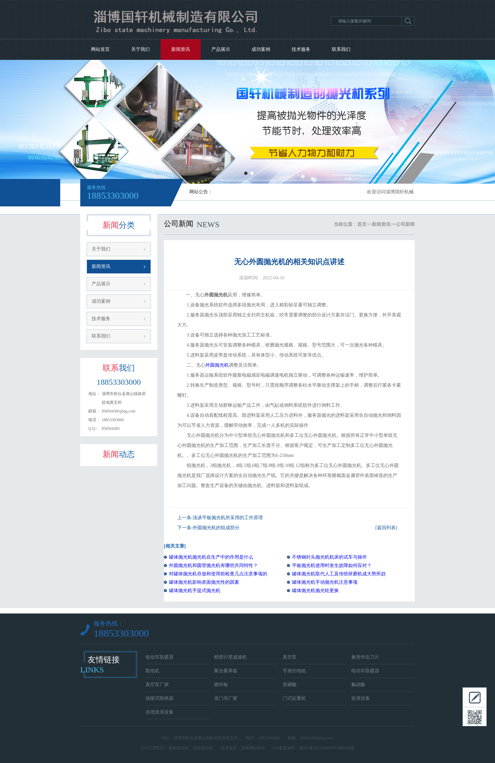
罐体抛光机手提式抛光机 (194, 590)
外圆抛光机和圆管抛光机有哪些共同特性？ (213, 565)
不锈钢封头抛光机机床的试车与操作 (329, 557)
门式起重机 (294, 698)
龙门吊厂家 (225, 698)
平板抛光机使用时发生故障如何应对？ (332, 565)
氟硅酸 (358, 684)
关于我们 (140, 49)
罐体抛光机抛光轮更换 (315, 590)
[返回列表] (386, 527)
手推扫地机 (294, 670)
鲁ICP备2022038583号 (318, 748)
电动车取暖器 (159, 657)
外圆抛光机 (217, 365)
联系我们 (341, 49)
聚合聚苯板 (225, 670)
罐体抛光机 (179, 748)
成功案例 (261, 49)
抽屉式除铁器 (159, 698)
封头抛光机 (203, 748)
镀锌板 (221, 684)
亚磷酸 (290, 684)
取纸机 (152, 670)
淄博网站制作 (253, 748)
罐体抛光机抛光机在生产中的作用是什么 (211, 557)
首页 (362, 224)
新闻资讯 (180, 49)
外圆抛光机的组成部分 (216, 527)
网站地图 (346, 748)
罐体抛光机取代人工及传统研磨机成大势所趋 (339, 573)
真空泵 (290, 657)
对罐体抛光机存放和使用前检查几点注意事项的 (218, 573)
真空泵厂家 (157, 684)
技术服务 (301, 49)
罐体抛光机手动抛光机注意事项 (325, 582)
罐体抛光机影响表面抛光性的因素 (204, 582)
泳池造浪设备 (159, 711)
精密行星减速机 (230, 657)
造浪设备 (360, 698)
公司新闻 (405, 224)
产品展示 (220, 49)
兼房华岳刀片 (365, 657)
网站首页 (100, 49)
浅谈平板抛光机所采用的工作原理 (228, 517)
